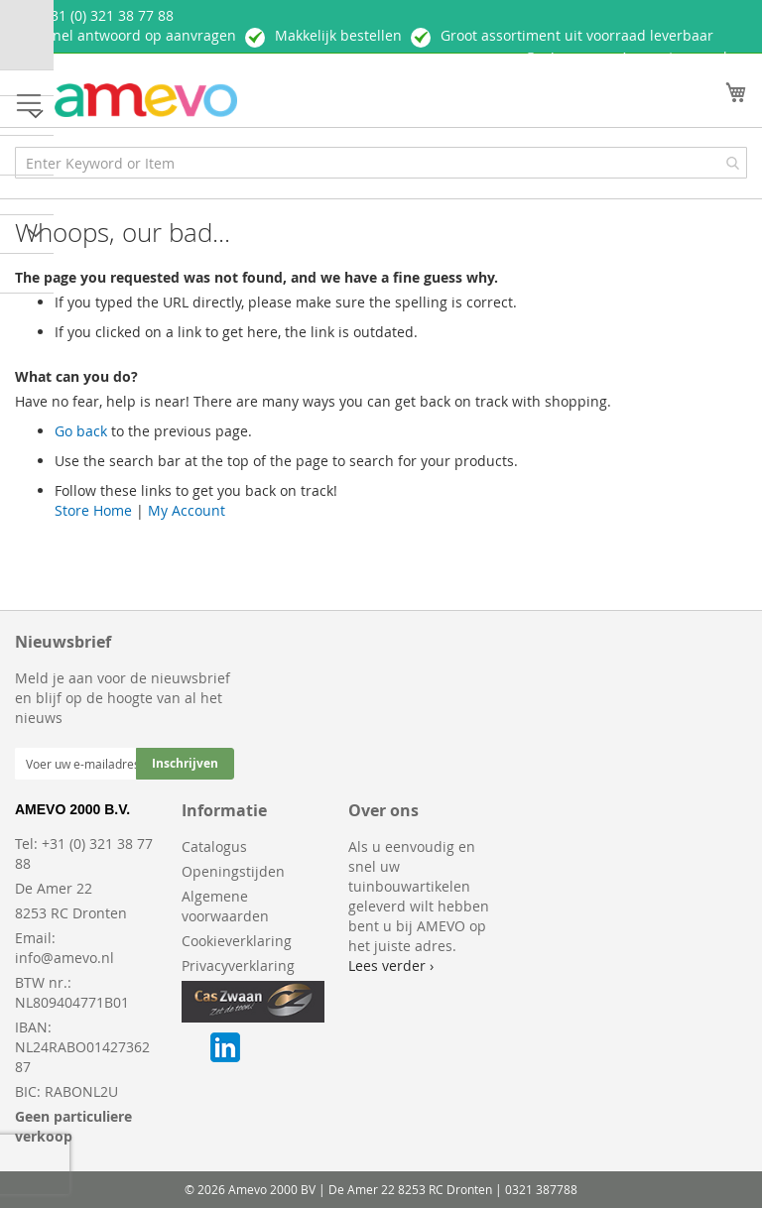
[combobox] (381, 163)
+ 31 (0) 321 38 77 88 (106, 15)
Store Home (93, 510)
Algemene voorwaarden (225, 906)
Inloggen (566, 58)
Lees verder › (391, 965)
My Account (186, 510)
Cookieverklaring (237, 940)
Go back (81, 431)
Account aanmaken (683, 57)
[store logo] (146, 100)
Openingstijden (233, 871)
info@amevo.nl (64, 957)
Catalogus (214, 846)
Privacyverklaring (238, 965)
